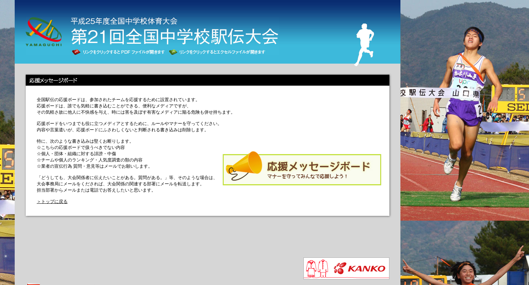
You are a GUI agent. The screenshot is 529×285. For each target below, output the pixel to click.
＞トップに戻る (52, 201)
